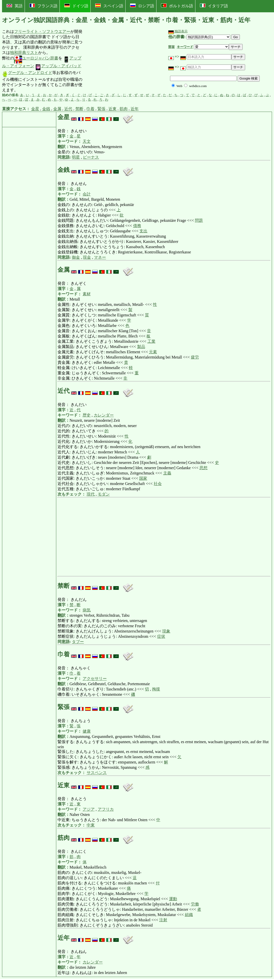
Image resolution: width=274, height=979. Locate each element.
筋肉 (124, 109)
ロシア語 (142, 6)
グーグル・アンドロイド (27, 73)
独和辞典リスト (24, 52)
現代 (91, 494)
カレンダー (104, 415)
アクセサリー (95, 678)
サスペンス (97, 773)
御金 (76, 257)
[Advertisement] (120, 61)
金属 (57, 109)
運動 (173, 899)
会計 (87, 194)
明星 (76, 157)
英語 (15, 6)
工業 (151, 341)
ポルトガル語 (177, 6)
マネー (100, 257)
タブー (78, 642)
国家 (143, 478)
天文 (87, 141)
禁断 (79, 109)
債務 (137, 226)
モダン (104, 494)
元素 (153, 352)
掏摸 (156, 689)
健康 (87, 731)
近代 (68, 109)
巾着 (90, 109)
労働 (195, 904)
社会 (158, 483)
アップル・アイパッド (58, 66)
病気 (87, 610)
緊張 (101, 109)
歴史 (87, 415)
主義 (167, 473)
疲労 (195, 357)
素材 (87, 294)
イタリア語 (214, 6)
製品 (141, 346)
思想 (203, 468)
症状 (161, 636)
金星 (35, 109)
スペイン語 (109, 6)
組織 (189, 915)
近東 (112, 109)
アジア (89, 809)
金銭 (46, 109)
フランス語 (43, 6)
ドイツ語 (76, 6)
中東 (91, 825)
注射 (163, 920)
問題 (199, 220)
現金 (87, 257)
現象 (166, 631)
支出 (143, 231)
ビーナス (91, 157)
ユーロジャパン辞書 (36, 58)
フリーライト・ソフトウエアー (42, 31)
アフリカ (106, 809)
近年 (135, 109)
